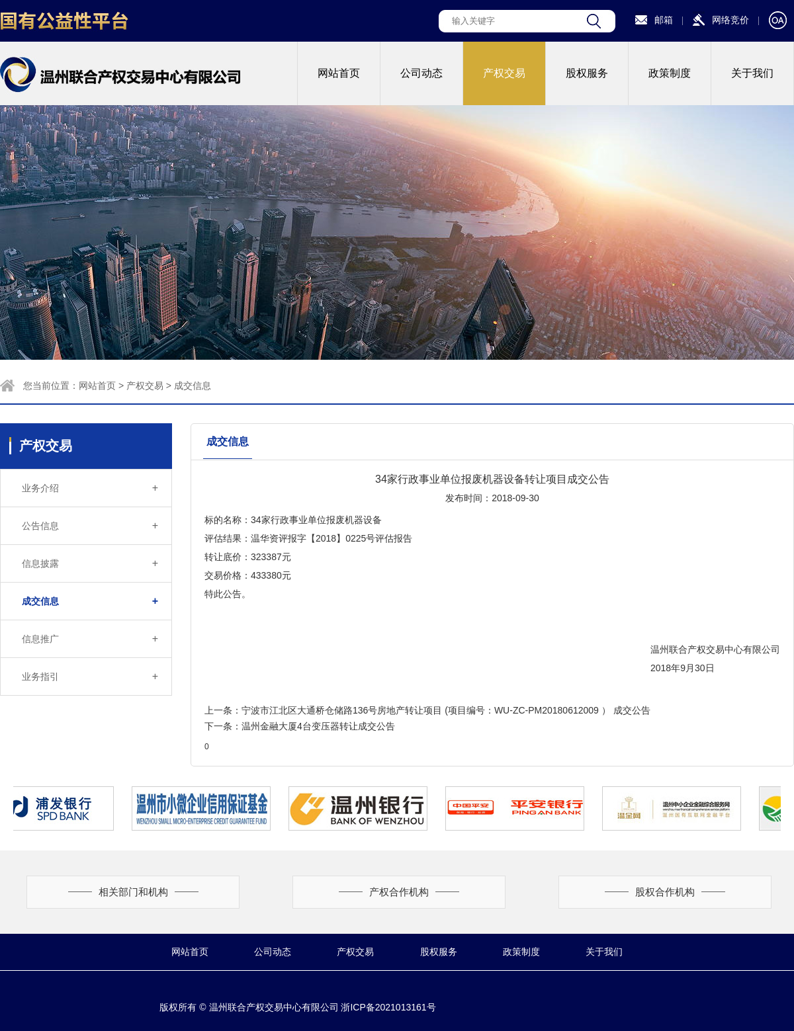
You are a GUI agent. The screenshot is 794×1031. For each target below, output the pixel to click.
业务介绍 (90, 488)
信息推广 (90, 638)
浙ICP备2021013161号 (388, 1007)
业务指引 (90, 676)
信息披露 (90, 563)
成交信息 (192, 385)
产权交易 (504, 73)
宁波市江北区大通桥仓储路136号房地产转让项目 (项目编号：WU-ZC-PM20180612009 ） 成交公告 (446, 710)
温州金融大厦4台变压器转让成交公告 (318, 726)
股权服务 (587, 73)
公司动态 (421, 73)
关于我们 (752, 73)
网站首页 (339, 73)
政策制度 (669, 73)
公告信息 (90, 525)
